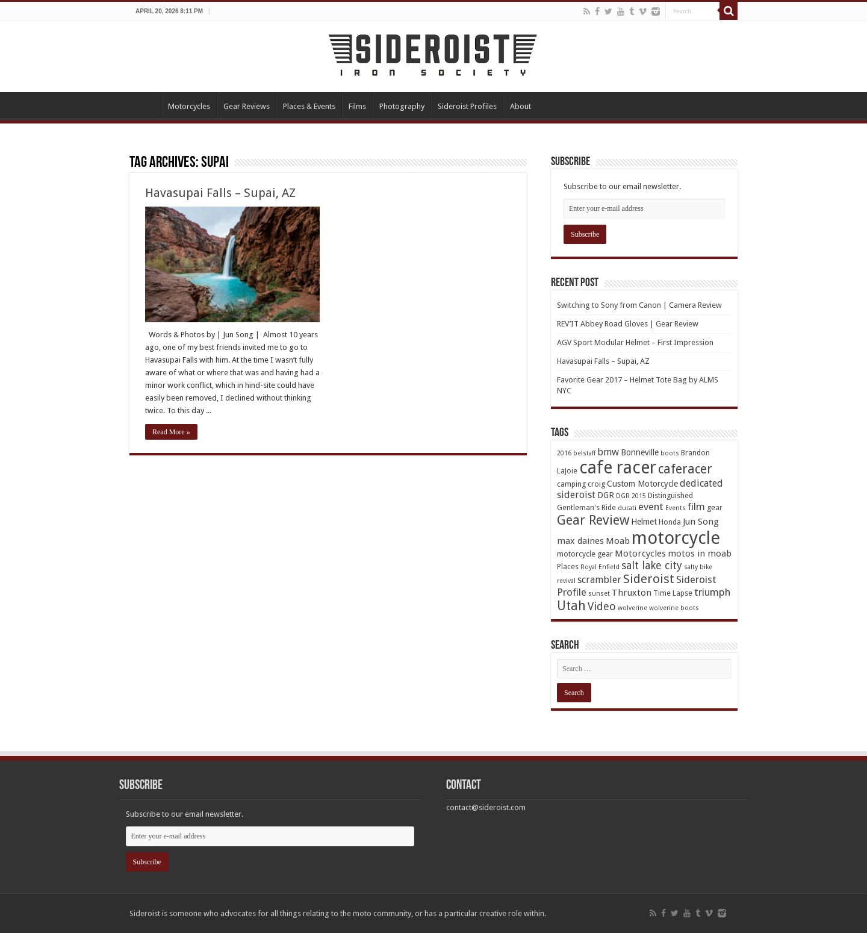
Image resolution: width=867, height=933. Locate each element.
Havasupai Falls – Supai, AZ (220, 193)
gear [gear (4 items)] (714, 507)
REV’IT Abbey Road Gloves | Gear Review (627, 323)
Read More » (171, 432)
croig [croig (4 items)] (596, 483)
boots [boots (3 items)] (669, 453)
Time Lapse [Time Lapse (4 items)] (672, 593)
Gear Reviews (246, 106)
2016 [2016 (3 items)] (564, 453)
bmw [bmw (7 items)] (608, 452)
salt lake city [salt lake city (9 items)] (651, 565)
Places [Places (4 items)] (568, 566)
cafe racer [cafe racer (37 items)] (617, 468)
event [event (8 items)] (650, 507)
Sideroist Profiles (467, 106)
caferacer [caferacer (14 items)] (685, 468)
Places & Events (309, 106)
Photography (401, 106)
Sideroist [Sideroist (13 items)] (648, 579)
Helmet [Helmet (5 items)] (644, 521)
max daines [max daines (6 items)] (580, 540)
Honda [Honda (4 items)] (670, 521)
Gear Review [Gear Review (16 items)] (593, 520)
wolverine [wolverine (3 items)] (632, 608)
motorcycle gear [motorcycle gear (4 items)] (585, 553)
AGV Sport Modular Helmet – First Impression (635, 342)
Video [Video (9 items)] (602, 606)
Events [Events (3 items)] (675, 508)
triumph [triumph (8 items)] (712, 592)
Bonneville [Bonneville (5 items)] (640, 452)
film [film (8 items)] (696, 507)
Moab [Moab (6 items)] (618, 540)
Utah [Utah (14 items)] (571, 605)
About (520, 106)
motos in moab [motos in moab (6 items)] (700, 553)
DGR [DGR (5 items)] (605, 495)
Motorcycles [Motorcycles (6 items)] (640, 553)
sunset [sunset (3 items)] (599, 594)
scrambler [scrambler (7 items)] (599, 579)
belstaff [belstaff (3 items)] (584, 453)
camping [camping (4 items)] (571, 483)
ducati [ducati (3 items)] (627, 508)
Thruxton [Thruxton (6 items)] (631, 592)
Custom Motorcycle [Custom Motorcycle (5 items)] (642, 483)
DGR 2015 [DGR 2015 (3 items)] (631, 496)
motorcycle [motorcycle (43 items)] (676, 538)
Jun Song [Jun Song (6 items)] (701, 521)
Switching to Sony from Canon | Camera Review (639, 305)
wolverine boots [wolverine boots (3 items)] (674, 608)
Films (357, 106)
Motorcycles (189, 106)
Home (145, 104)
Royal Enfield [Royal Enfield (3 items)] (600, 567)
